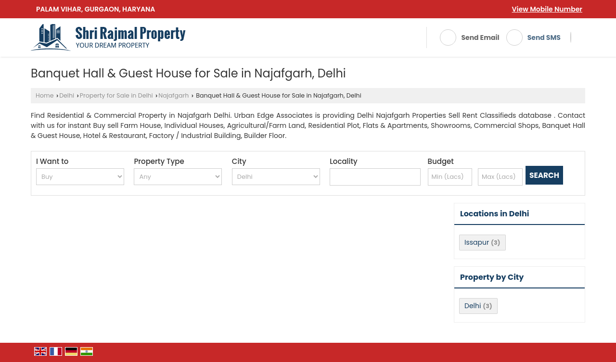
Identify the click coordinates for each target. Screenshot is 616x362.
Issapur (476, 242)
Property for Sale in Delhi (116, 95)
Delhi (66, 95)
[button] (547, 9)
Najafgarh (173, 95)
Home (45, 95)
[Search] (571, 37)
